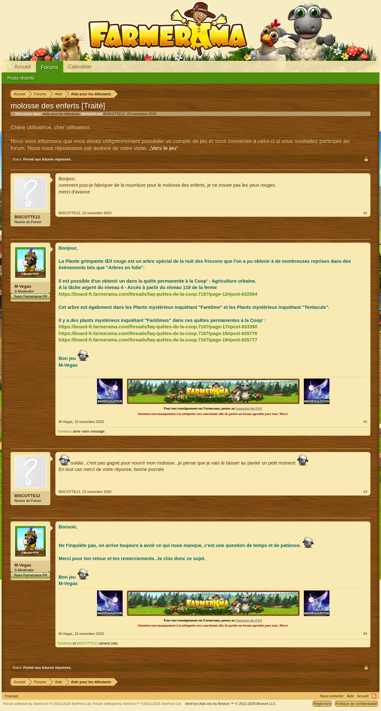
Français (11, 696)
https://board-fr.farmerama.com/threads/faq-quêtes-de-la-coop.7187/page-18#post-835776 (158, 333)
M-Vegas (22, 286)
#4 (365, 634)
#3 (365, 492)
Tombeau (64, 431)
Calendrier (80, 66)
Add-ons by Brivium (231, 704)
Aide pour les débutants (61, 114)
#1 (365, 213)
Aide (350, 696)
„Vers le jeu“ (163, 148)
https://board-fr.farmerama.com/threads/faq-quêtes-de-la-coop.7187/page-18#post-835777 (158, 339)
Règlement (322, 704)
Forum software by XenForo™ (137, 704)
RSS (374, 696)
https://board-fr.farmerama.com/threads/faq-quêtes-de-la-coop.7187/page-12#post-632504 (158, 294)
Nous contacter (332, 696)
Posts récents (21, 78)
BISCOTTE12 (114, 114)
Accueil (22, 66)
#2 (365, 422)
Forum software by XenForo (47, 704)
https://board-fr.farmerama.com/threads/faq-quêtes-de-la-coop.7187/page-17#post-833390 (158, 326)
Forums (49, 67)
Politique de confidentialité (356, 704)
